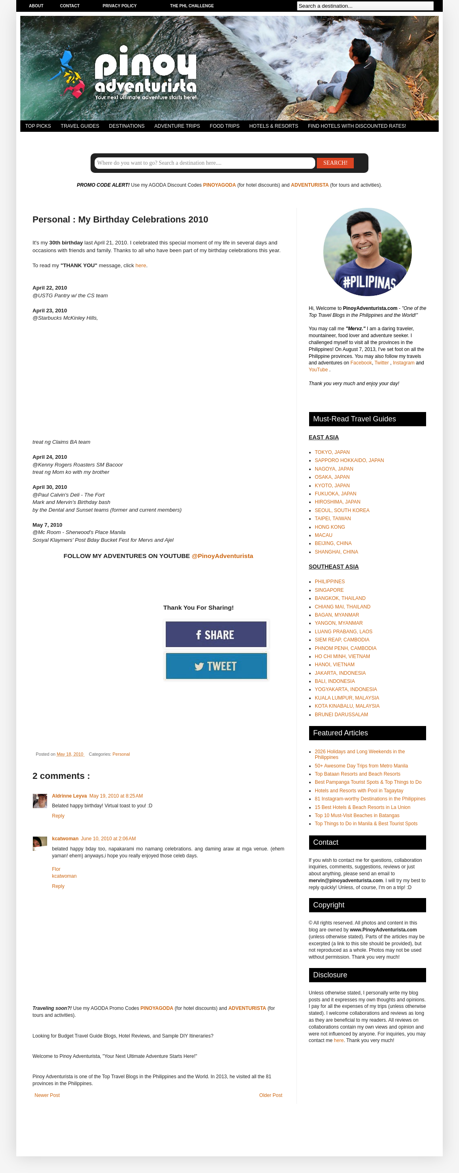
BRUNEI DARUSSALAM (341, 714)
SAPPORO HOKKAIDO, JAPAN (349, 460)
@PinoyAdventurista (222, 555)
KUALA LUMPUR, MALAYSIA (347, 698)
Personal (121, 754)
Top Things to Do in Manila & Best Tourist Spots (366, 823)
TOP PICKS (38, 126)
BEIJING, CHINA (333, 543)
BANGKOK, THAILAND (340, 598)
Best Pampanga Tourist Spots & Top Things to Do (368, 782)
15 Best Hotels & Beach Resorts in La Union (362, 807)
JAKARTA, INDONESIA (340, 673)
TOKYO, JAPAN (332, 452)
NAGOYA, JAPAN (334, 469)
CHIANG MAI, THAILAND (342, 607)
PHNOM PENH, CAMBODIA (346, 648)
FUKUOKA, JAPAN (335, 494)
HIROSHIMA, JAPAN (337, 502)
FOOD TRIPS (225, 126)
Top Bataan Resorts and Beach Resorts (358, 774)
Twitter (382, 363)
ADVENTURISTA (310, 185)
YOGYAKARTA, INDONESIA (346, 689)
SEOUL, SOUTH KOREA (342, 510)
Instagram (404, 363)
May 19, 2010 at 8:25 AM (116, 796)
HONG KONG (330, 527)
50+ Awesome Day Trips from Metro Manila (361, 766)
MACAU (323, 535)
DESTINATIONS (127, 126)
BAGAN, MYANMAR (337, 615)
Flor (56, 869)
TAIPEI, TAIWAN (333, 518)
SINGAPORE (329, 590)
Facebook (361, 363)
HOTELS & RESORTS (273, 126)
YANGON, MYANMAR (339, 623)
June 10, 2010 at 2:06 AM (108, 839)
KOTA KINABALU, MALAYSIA (347, 706)
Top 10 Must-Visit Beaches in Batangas (357, 815)
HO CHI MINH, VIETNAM (342, 656)
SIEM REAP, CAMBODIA (342, 640)
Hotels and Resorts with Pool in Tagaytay (359, 791)
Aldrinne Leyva (69, 796)
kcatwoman (65, 839)
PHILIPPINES (330, 581)
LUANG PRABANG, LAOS (343, 631)
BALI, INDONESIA (335, 681)
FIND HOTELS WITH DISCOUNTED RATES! (357, 126)
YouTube (319, 370)
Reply (58, 816)
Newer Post (47, 1095)
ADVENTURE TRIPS (177, 126)
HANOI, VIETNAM (335, 664)
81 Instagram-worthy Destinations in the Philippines (370, 799)
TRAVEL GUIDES (80, 126)
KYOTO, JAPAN (332, 485)
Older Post (270, 1095)
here (140, 265)
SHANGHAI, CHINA (336, 552)
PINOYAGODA (219, 185)
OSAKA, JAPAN (332, 477)
